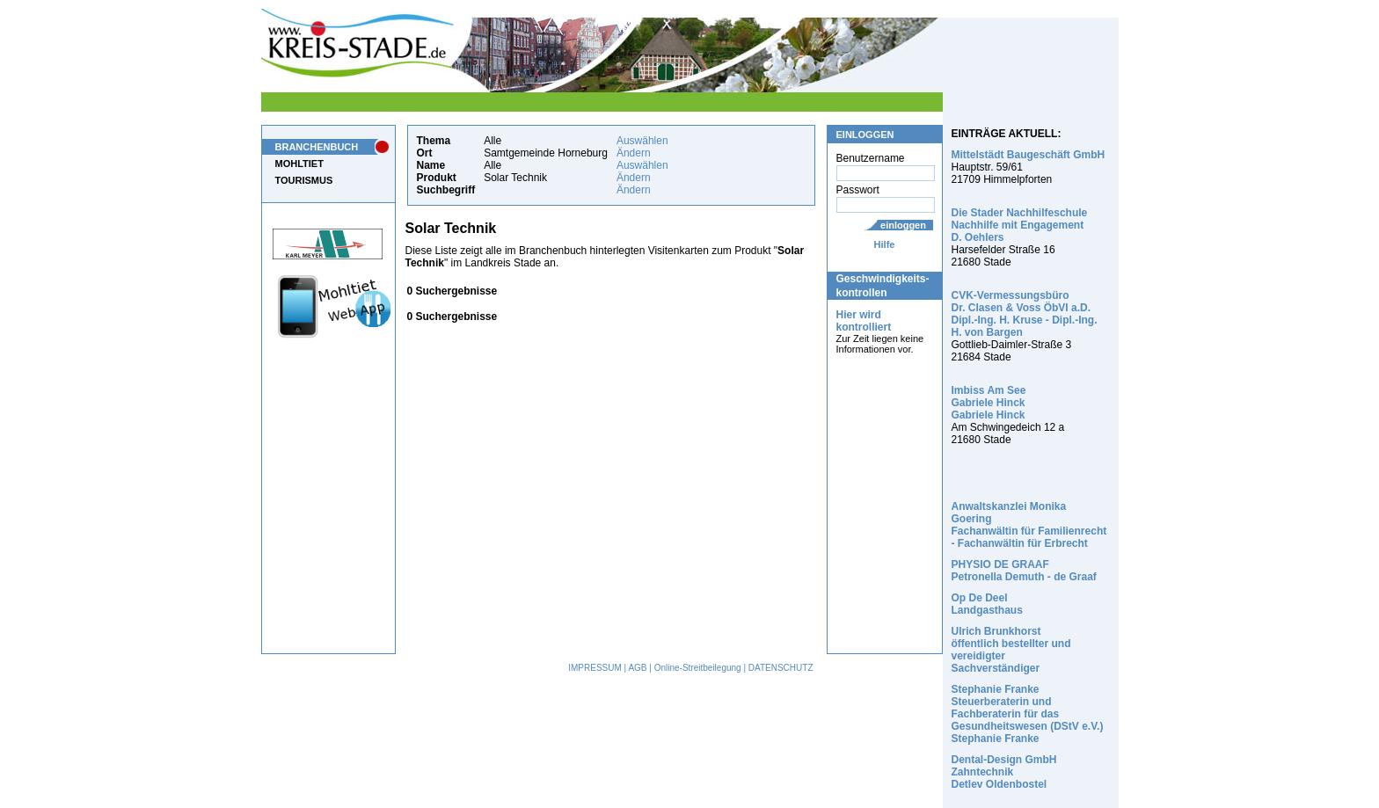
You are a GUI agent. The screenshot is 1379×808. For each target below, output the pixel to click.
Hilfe (884, 244)
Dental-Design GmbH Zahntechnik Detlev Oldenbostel (1004, 771)
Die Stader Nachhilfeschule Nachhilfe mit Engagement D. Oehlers (1020, 225)
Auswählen (642, 141)
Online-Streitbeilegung (697, 668)
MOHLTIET (299, 163)
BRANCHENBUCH (317, 147)
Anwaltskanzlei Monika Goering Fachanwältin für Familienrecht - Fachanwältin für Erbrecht (1029, 525)
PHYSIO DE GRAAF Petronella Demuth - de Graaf (1024, 570)
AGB (637, 668)
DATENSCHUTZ (781, 668)
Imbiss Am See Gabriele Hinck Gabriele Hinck (989, 402)
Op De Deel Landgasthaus (987, 604)
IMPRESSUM (595, 668)
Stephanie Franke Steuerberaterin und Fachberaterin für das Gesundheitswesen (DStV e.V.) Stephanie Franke (1028, 714)
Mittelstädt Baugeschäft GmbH (1028, 155)
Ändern (634, 153)
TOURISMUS (304, 180)
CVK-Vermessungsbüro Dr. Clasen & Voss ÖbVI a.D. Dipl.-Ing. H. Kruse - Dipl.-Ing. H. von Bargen (1025, 313)
